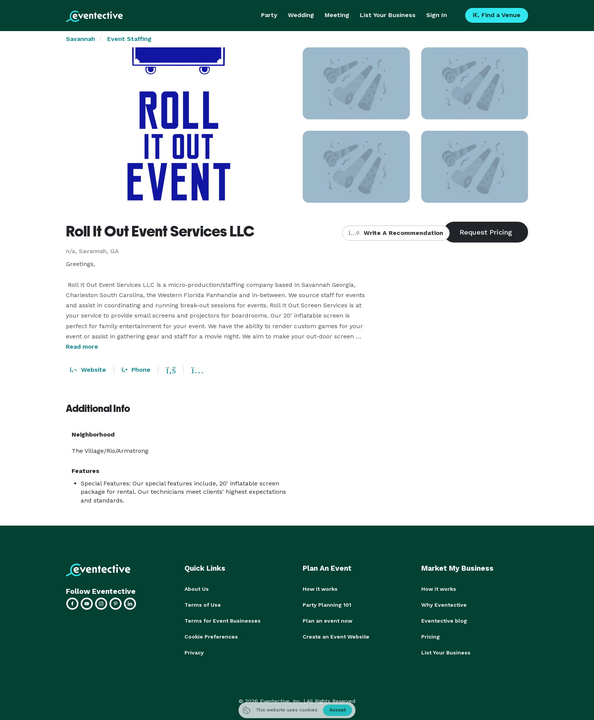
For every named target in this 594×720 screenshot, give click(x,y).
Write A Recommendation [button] (396, 232)
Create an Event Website (336, 637)
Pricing (430, 637)
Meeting (337, 15)
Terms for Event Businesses (222, 621)
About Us (196, 589)
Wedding (301, 15)
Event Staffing (129, 38)
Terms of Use (202, 605)
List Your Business (388, 15)
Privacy (194, 653)
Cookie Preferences (211, 637)
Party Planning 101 (327, 605)
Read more (82, 346)
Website (88, 369)
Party (269, 15)
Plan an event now (327, 621)
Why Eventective (444, 605)
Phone (136, 369)
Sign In (436, 15)
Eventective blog (444, 621)
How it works (320, 589)
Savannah (80, 38)
